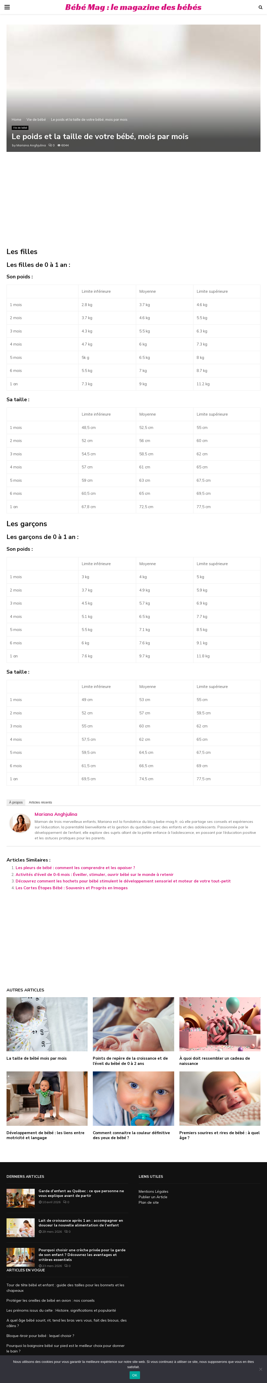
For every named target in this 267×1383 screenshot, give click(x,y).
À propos (16, 802)
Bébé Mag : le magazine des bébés (133, 7)
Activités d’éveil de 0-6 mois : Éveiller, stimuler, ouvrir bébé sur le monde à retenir (95, 874)
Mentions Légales (153, 1191)
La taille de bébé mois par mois (37, 1058)
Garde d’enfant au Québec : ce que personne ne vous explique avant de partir (81, 1193)
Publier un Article (153, 1197)
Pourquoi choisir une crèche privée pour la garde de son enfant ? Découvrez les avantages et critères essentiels (82, 1255)
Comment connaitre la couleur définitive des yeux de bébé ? (131, 1135)
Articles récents (40, 802)
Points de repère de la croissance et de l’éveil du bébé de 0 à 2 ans (130, 1061)
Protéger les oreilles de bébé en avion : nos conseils (51, 1300)
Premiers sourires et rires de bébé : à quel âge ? (219, 1135)
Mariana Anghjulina (31, 145)
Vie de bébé (20, 127)
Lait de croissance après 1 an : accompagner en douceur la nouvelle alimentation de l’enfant (81, 1223)
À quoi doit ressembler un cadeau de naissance (214, 1061)
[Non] (260, 1369)
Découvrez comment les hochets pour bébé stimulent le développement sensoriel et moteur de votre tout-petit (123, 881)
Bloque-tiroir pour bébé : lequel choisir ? (40, 1335)
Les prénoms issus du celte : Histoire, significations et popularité (61, 1310)
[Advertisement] (133, 205)
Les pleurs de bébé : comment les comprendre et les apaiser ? (75, 867)
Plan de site (149, 1202)
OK (134, 1375)
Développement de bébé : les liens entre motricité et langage (45, 1135)
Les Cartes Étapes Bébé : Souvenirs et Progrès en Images (72, 887)
